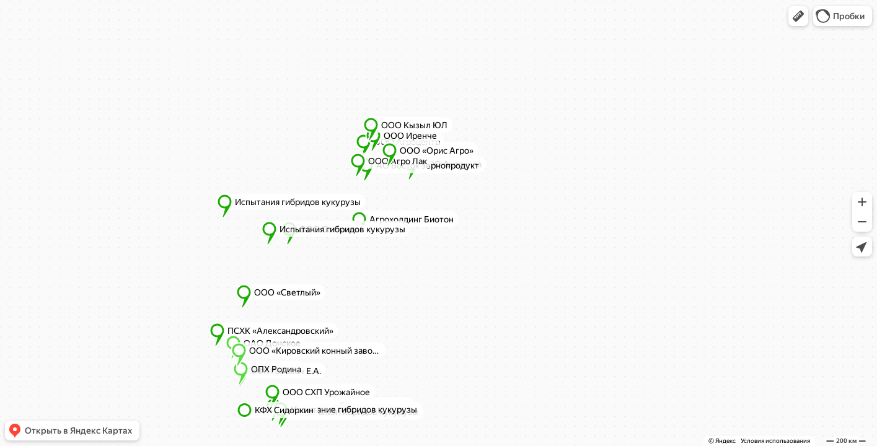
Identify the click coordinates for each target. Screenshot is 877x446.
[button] (798, 16)
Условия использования (775, 440)
